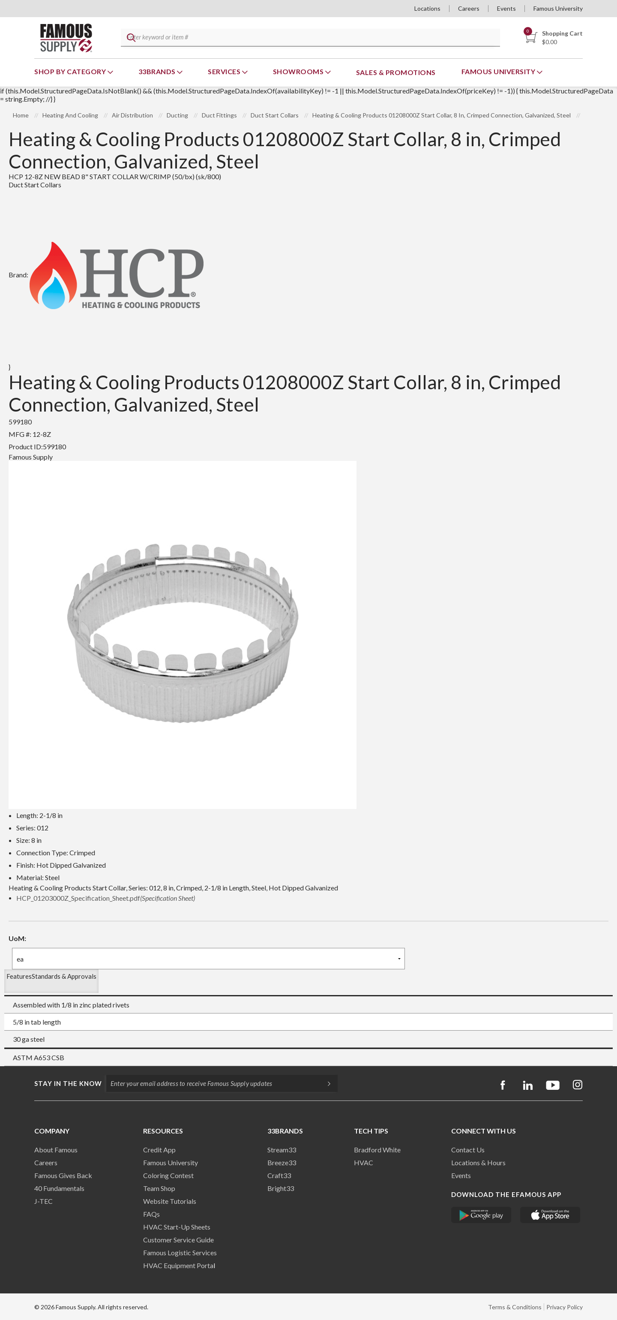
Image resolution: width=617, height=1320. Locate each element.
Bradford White (377, 1150)
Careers (468, 8)
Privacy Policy (564, 1307)
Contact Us (468, 1150)
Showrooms (299, 71)
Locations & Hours (478, 1162)
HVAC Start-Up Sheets (176, 1227)
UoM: (17, 938)
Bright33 (280, 1188)
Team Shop (159, 1188)
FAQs (151, 1214)
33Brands (157, 71)
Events (506, 8)
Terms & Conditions (515, 1307)
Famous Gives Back (63, 1175)
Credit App (159, 1150)
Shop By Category (71, 71)
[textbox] (309, 38)
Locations (427, 8)
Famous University (558, 8)
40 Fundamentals (59, 1188)
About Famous (56, 1150)
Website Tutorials (169, 1201)
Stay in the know (68, 1083)
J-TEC (43, 1201)
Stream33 (281, 1150)
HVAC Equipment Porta (178, 1265)
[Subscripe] (325, 1083)
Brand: (106, 275)
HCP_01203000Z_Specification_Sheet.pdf (105, 898)
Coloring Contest (168, 1175)
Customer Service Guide (178, 1240)
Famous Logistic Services (180, 1252)
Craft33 (279, 1175)
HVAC (363, 1162)
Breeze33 (281, 1162)
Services (225, 71)
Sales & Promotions (396, 72)
